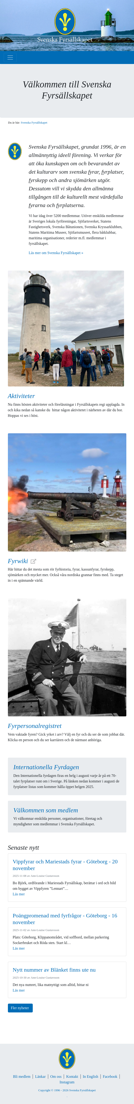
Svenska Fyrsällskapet (34, 122)
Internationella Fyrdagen (46, 767)
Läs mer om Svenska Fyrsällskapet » (56, 253)
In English (90, 1076)
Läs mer (19, 894)
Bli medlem (21, 1076)
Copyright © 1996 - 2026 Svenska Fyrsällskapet (67, 1090)
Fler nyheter (20, 1008)
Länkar (40, 1076)
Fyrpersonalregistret (35, 725)
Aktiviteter (21, 395)
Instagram (67, 1082)
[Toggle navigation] (10, 57)
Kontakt (72, 1076)
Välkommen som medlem (45, 810)
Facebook (110, 1076)
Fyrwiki (18, 561)
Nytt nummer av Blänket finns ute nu (54, 970)
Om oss (56, 1076)
